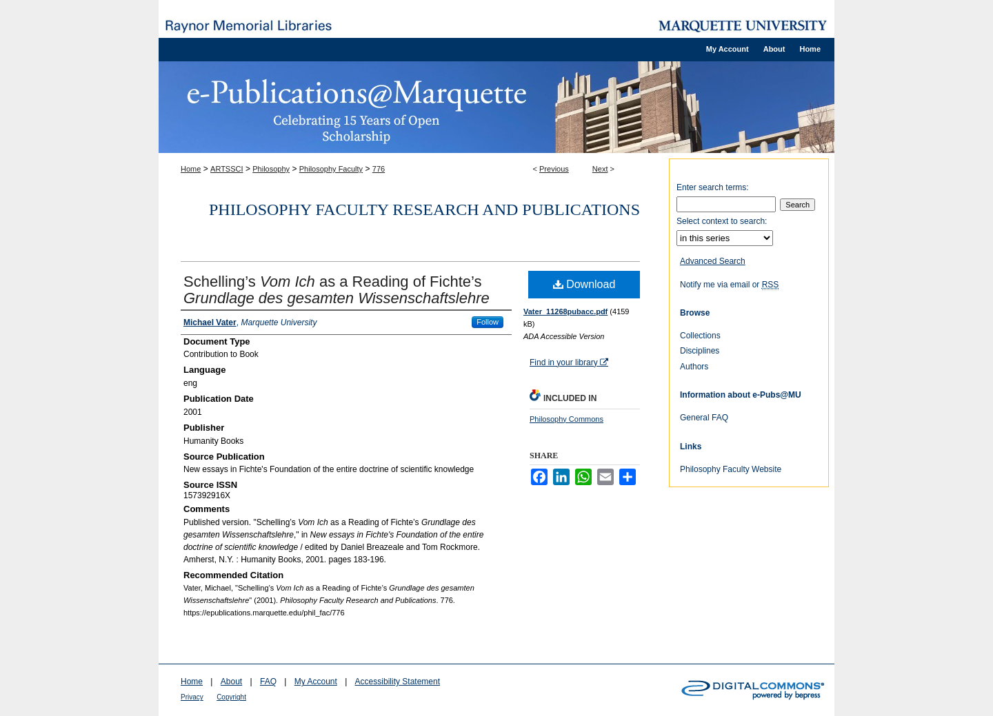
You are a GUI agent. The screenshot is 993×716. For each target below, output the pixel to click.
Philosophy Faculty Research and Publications (424, 209)
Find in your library (569, 362)
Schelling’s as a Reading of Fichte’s (336, 290)
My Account (315, 681)
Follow (488, 322)
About (231, 681)
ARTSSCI (226, 169)
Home (191, 169)
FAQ (268, 681)
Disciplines (699, 351)
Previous (554, 169)
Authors (694, 366)
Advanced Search (712, 261)
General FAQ (704, 417)
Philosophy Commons (566, 419)
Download (584, 284)
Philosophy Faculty (331, 169)
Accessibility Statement (397, 681)
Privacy (192, 697)
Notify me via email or (729, 284)
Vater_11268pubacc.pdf (565, 311)
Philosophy (271, 169)
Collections (700, 335)
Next (600, 169)
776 (378, 169)
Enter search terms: (712, 187)
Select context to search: (721, 221)
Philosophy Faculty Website (730, 469)
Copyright (231, 697)
